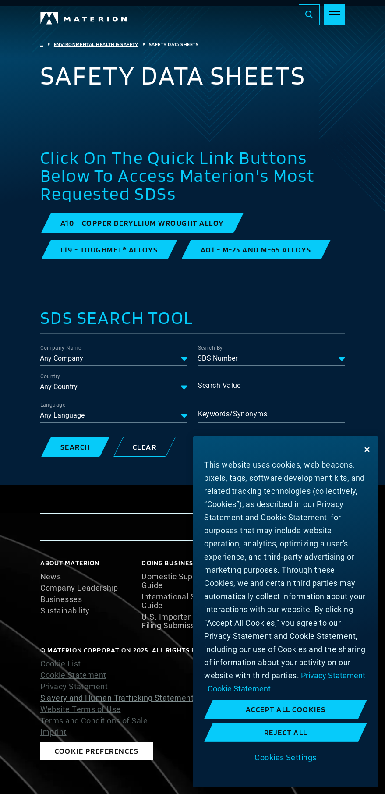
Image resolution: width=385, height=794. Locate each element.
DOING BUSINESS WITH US (184, 563)
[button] (142, 223)
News (50, 576)
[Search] (309, 14)
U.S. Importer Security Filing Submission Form (184, 621)
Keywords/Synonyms (233, 414)
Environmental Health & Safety (96, 44)
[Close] (367, 449)
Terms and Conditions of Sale (94, 720)
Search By (210, 348)
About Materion (70, 563)
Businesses (61, 599)
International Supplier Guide (180, 601)
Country (50, 376)
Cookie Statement (73, 675)
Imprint (53, 732)
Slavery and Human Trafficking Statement (117, 697)
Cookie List (60, 663)
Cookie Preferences (97, 750)
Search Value (219, 385)
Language (53, 405)
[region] (285, 611)
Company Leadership (79, 588)
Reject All (285, 732)
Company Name (60, 348)
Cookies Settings (285, 757)
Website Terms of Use (80, 709)
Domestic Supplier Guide (174, 581)
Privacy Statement (74, 686)
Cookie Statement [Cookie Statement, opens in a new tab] (238, 688)
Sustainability (65, 610)
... (41, 44)
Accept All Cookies (286, 709)
